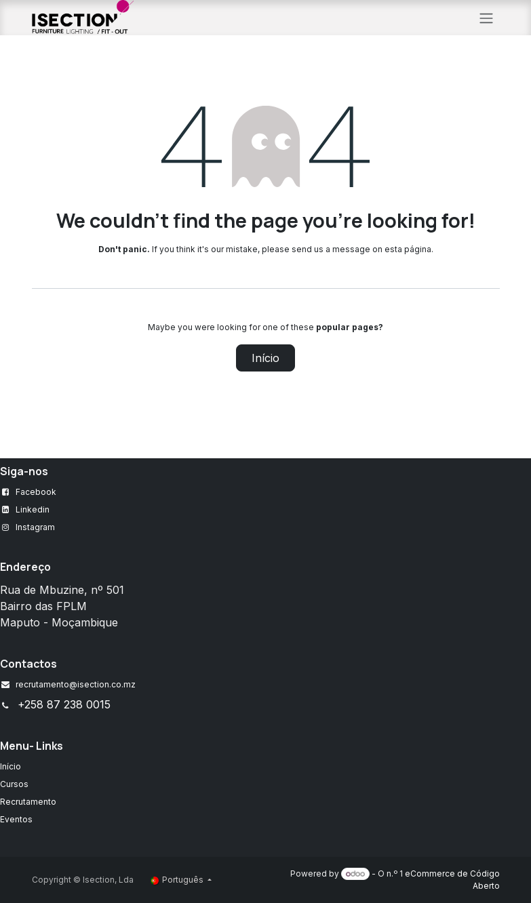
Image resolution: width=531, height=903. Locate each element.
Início (265, 358)
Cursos (14, 784)
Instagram (35, 527)
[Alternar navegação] (486, 17)
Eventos (16, 819)
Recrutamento (28, 802)
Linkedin (33, 509)
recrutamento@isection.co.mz (76, 684)
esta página (408, 249)
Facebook (36, 492)
